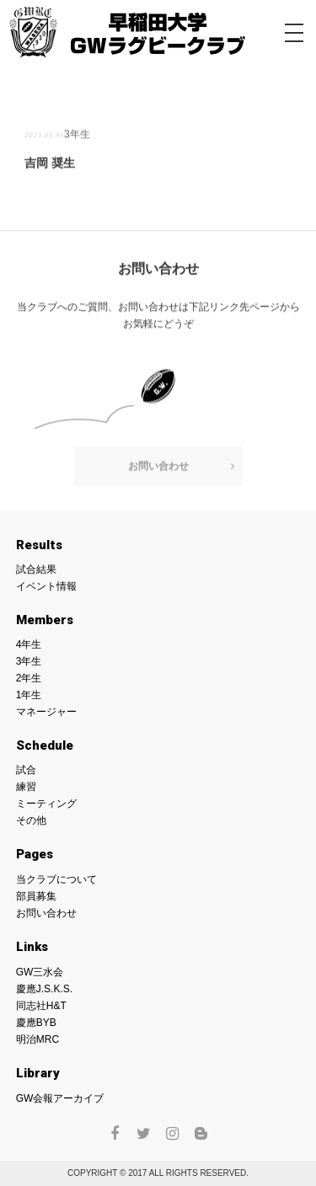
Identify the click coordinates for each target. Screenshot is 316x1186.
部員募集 (36, 896)
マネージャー (46, 712)
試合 (26, 770)
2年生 (29, 678)
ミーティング (46, 803)
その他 (31, 820)
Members (44, 620)
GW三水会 (40, 972)
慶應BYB (36, 1022)
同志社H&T (41, 1006)
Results (39, 545)
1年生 (29, 695)
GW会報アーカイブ (60, 1098)
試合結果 (36, 569)
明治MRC (37, 1039)
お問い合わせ (158, 466)
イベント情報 (46, 586)
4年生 (29, 644)
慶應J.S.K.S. (44, 989)
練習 (26, 787)
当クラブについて (56, 879)
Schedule (44, 745)
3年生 (77, 134)
